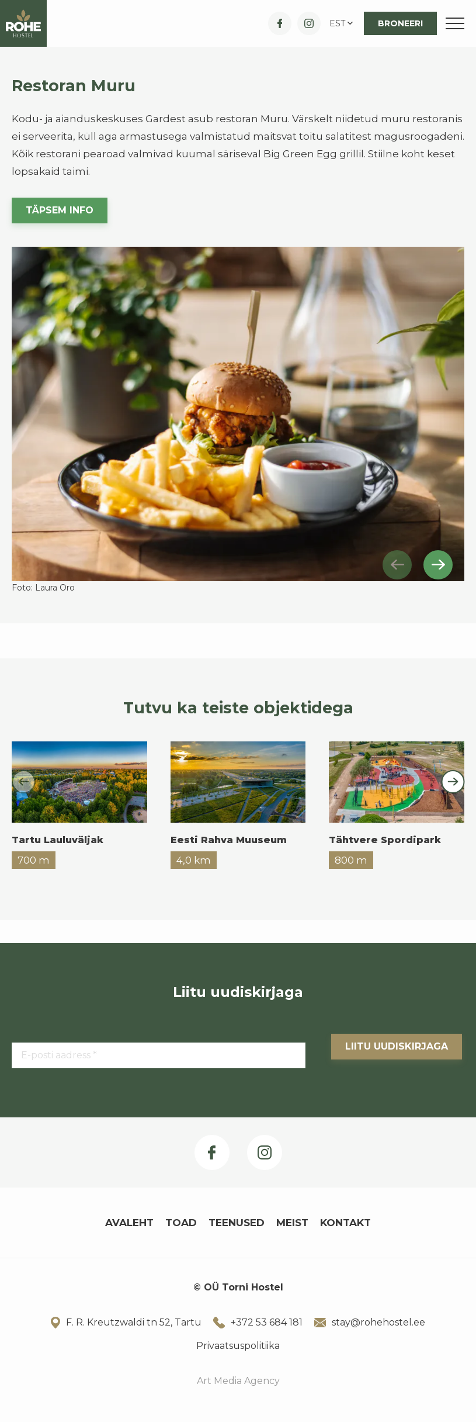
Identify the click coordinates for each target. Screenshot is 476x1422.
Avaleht (129, 1222)
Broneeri (400, 23)
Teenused (237, 1222)
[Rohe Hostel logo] (23, 23)
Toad (181, 1222)
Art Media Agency (238, 1380)
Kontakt (345, 1222)
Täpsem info (59, 210)
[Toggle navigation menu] (455, 23)
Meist (292, 1222)
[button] (342, 23)
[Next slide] (438, 564)
